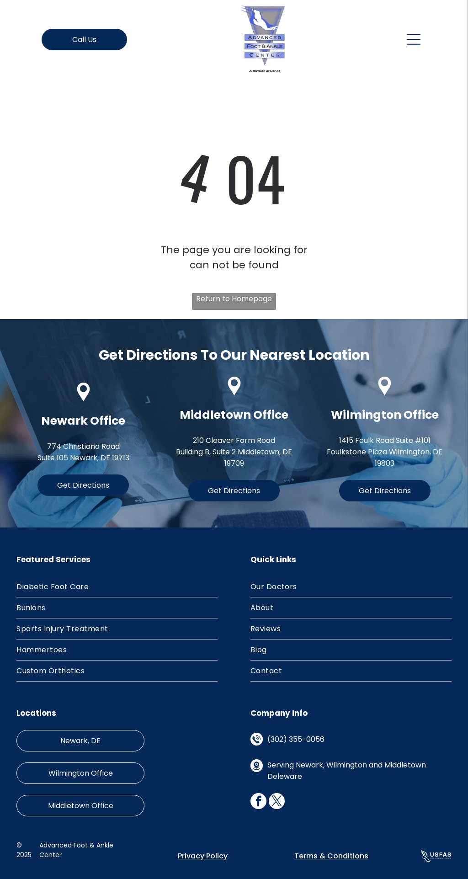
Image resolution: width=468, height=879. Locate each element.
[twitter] (277, 802)
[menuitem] (117, 586)
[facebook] (258, 802)
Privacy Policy (203, 856)
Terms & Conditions (331, 856)
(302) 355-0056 (295, 739)
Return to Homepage (234, 298)
